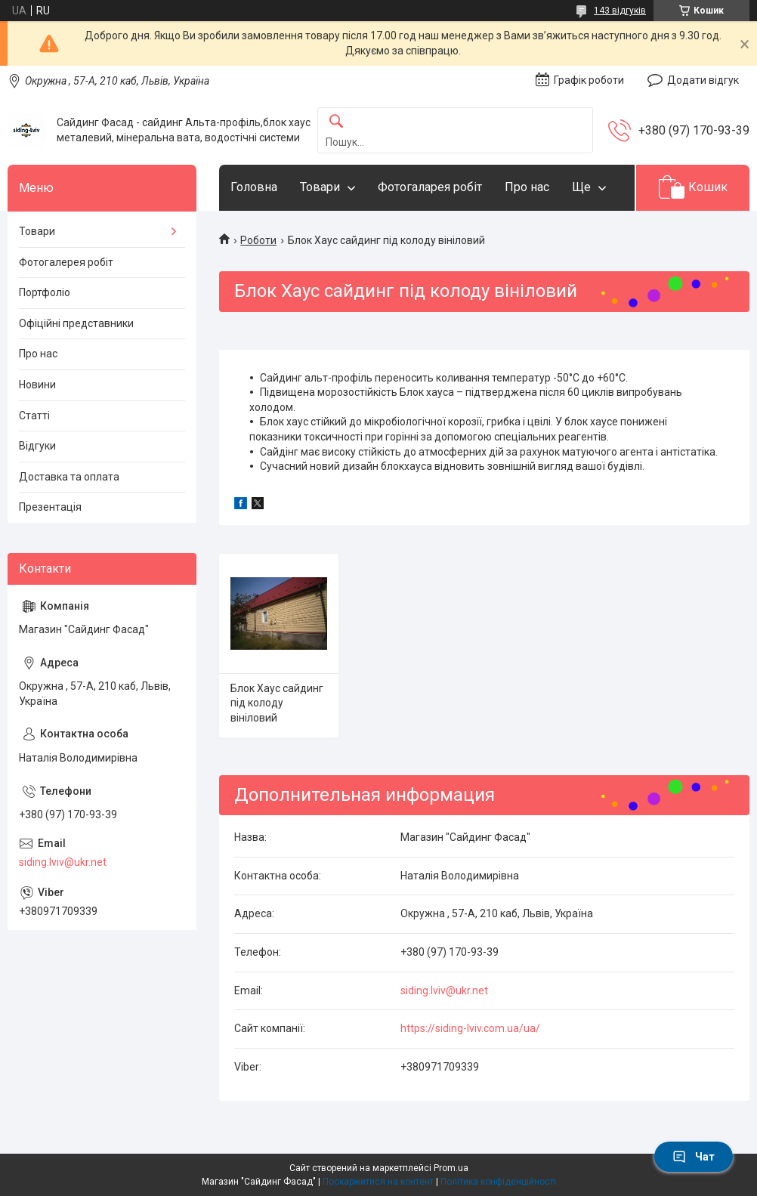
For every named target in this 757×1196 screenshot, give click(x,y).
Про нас (527, 187)
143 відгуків (620, 10)
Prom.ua (451, 1168)
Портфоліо (44, 292)
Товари (320, 187)
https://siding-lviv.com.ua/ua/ (470, 1028)
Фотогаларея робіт (430, 187)
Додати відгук (703, 80)
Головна (253, 187)
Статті (34, 415)
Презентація (50, 507)
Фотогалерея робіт (66, 262)
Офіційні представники (76, 323)
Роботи (258, 240)
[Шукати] (336, 122)
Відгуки (37, 446)
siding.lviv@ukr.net (444, 990)
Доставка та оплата (69, 477)
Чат (693, 1157)
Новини (37, 385)
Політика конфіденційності (498, 1181)
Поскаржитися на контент (378, 1181)
